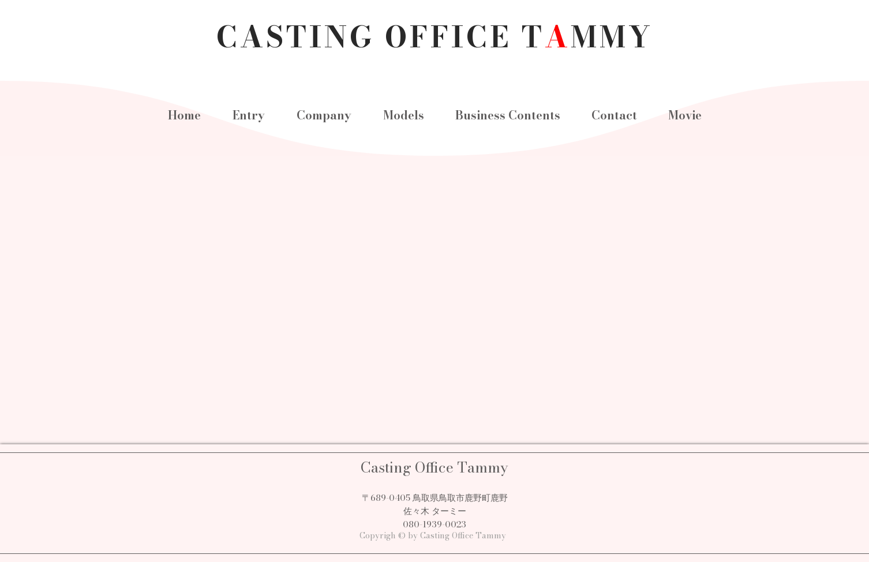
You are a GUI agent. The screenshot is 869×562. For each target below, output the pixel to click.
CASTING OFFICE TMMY (434, 37)
